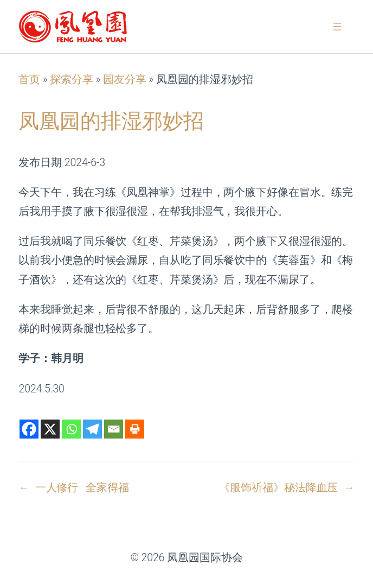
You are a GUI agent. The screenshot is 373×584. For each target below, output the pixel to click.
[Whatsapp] (71, 429)
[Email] (113, 429)
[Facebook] (29, 429)
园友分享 (124, 79)
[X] (50, 429)
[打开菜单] (337, 26)
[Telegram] (92, 429)
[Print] (134, 429)
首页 (29, 79)
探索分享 (71, 79)
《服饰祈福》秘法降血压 (278, 487)
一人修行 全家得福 (82, 487)
